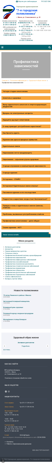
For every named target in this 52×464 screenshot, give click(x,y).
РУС (42, 1)
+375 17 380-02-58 (12, 431)
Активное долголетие (26, 342)
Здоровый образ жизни (37, 80)
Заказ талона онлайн (11, 235)
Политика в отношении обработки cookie (18, 378)
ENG (49, 1)
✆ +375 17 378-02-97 (9, 25)
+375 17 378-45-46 (27, 407)
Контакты (10, 442)
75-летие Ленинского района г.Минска (17, 295)
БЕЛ (46, 1)
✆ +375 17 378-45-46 (9, 23)
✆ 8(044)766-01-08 (24, 23)
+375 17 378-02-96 (12, 415)
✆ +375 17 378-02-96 (25, 26)
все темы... (7, 350)
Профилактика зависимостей (12, 83)
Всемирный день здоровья (13, 307)
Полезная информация (18, 80)
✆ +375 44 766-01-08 (9, 31)
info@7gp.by (25, 435)
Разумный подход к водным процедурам (18, 313)
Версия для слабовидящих (27, 1)
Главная (5, 80)
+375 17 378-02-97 (27, 403)
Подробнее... (26, 346)
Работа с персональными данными (19, 444)
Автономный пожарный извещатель (16, 301)
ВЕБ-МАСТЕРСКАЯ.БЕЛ (40, 450)
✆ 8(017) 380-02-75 (10, 35)
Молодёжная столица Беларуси (14, 319)
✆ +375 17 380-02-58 (42, 25)
